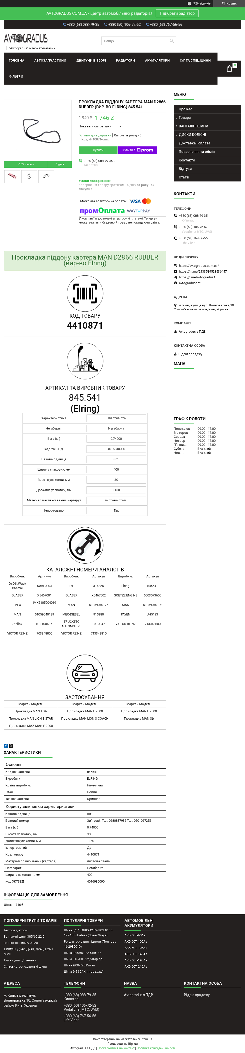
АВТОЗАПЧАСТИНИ (50, 60)
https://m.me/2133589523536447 (203, 271)
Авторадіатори (16, 930)
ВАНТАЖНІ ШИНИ (193, 126)
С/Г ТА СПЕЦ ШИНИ (195, 60)
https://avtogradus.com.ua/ (199, 266)
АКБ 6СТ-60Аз (135, 935)
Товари (185, 118)
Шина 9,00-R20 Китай (79, 965)
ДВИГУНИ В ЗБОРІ (91, 60)
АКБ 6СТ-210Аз (135, 966)
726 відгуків (202, 3)
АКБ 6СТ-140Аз (135, 954)
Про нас (185, 109)
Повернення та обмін (197, 152)
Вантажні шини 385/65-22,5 (24, 936)
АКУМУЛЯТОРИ (157, 60)
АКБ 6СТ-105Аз (135, 948)
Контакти (187, 160)
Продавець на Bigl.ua (123, 1043)
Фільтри (16, 76)
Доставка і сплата (194, 143)
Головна (16, 60)
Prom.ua (146, 1039)
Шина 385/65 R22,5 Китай (82, 953)
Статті (184, 177)
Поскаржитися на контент (116, 1048)
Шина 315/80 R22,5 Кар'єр (83, 959)
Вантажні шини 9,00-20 (21, 943)
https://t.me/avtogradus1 (197, 277)
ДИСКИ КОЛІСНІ (192, 135)
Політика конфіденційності (156, 1048)
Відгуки (185, 169)
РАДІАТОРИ (125, 60)
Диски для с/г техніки (20, 960)
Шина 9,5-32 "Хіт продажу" (84, 971)
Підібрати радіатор (177, 13)
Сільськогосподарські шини (25, 966)
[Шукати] (172, 41)
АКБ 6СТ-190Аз (135, 960)
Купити (98, 150)
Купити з (137, 150)
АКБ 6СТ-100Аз (135, 941)
